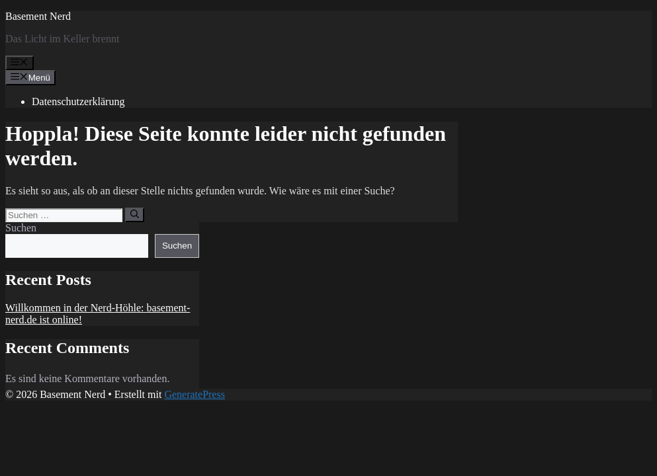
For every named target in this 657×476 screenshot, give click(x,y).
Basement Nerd (38, 16)
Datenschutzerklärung (78, 101)
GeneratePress (194, 394)
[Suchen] (134, 215)
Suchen (20, 227)
